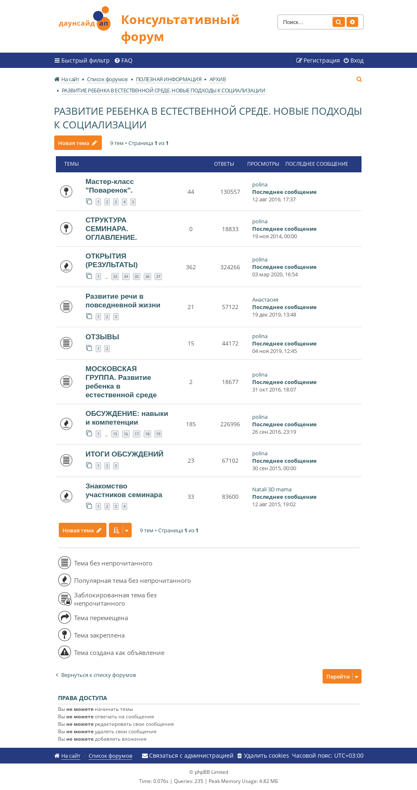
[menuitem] (123, 60)
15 (115, 434)
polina (260, 184)
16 (126, 434)
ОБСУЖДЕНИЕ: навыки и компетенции (127, 417)
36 (147, 276)
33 (115, 276)
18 (147, 434)
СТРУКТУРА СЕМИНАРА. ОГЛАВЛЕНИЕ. (111, 229)
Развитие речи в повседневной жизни (123, 300)
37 (158, 276)
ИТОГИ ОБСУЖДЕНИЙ (125, 454)
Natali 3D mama (272, 489)
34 (126, 276)
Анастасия (265, 299)
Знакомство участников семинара (124, 490)
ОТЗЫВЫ (102, 337)
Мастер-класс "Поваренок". (110, 185)
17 (137, 434)
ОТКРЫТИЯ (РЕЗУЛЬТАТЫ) (112, 260)
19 (158, 434)
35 (137, 276)
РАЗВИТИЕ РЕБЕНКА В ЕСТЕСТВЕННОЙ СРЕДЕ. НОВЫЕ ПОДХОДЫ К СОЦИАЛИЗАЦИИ (208, 117)
